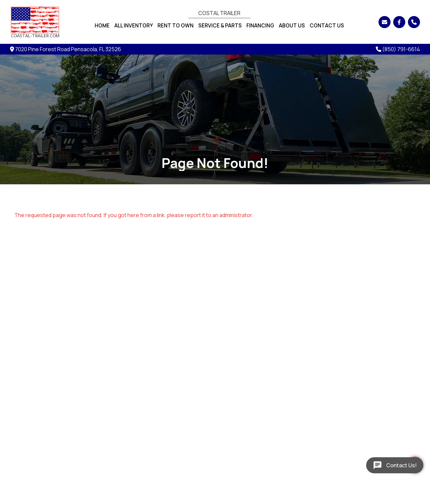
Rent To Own (175, 25)
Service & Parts (220, 25)
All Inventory (133, 25)
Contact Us (327, 25)
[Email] (385, 22)
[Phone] (414, 22)
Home (102, 25)
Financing (260, 25)
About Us (292, 25)
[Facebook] (399, 22)
